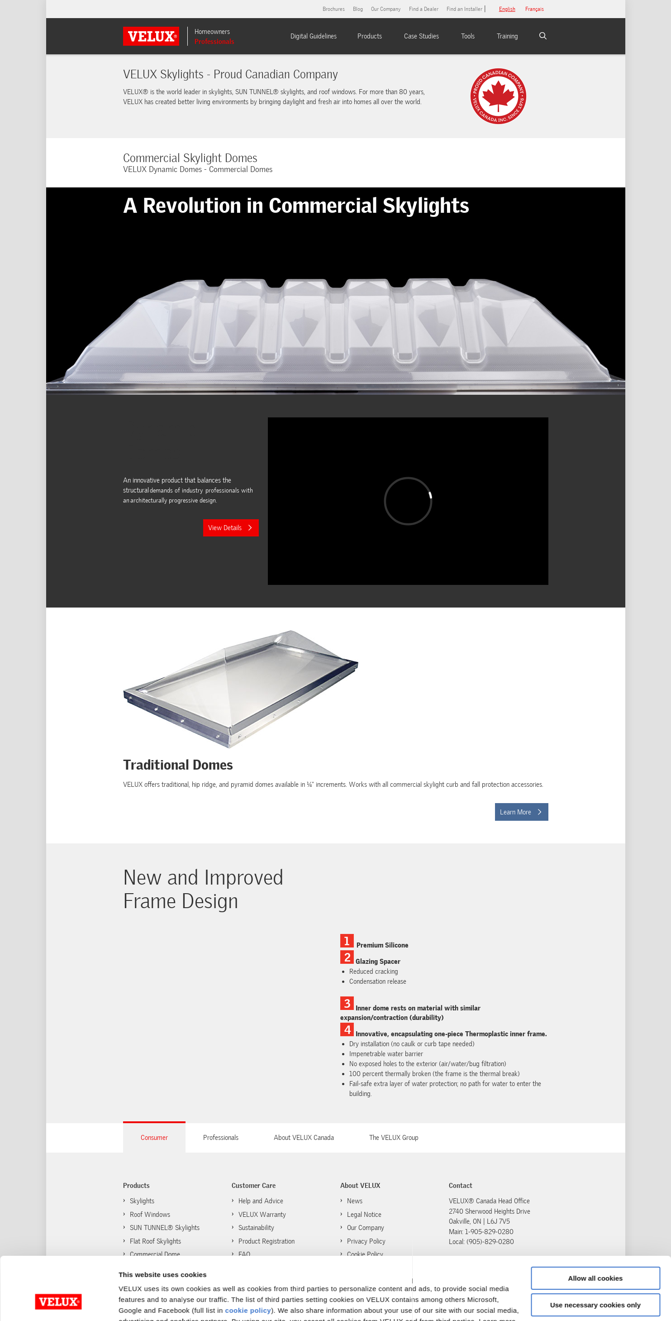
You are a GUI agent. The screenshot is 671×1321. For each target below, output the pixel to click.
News (354, 1201)
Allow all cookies (595, 1224)
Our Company (386, 9)
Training (507, 36)
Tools (468, 36)
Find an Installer (464, 9)
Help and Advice (260, 1201)
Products (369, 36)
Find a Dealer (423, 9)
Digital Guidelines (313, 36)
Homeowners (212, 32)
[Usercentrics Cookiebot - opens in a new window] (58, 1303)
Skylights (142, 1201)
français (534, 9)
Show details (140, 1303)
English (507, 9)
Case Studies (421, 36)
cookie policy (248, 1256)
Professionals (214, 42)
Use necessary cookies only (595, 1250)
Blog (358, 9)
